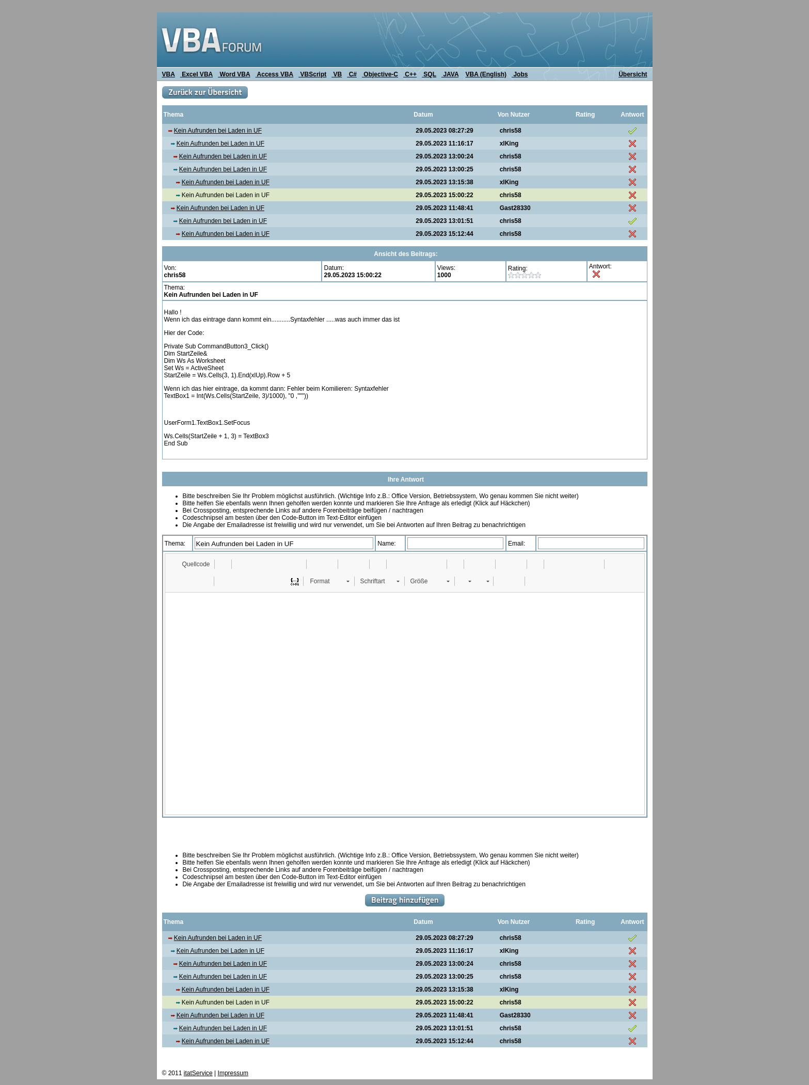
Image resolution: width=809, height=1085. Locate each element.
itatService (198, 1073)
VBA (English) (486, 74)
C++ (410, 74)
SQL (429, 74)
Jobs (520, 74)
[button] (191, 564)
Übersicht (632, 74)
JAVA (449, 74)
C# (352, 74)
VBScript (312, 74)
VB (336, 74)
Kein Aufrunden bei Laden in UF (218, 130)
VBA (168, 74)
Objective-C (380, 74)
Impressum (233, 1073)
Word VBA (234, 74)
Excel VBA (196, 74)
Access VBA (275, 74)
